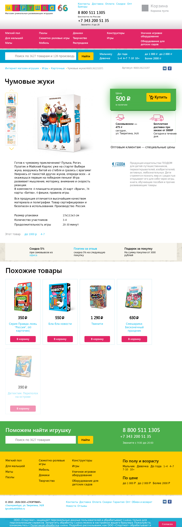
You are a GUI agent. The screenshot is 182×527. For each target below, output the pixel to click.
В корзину (23, 339)
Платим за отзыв (85, 248)
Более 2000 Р (161, 483)
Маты (8, 42)
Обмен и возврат (142, 502)
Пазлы (43, 33)
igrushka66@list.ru (15, 508)
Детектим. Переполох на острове (23, 395)
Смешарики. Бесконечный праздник (134, 327)
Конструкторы (116, 33)
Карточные (58, 68)
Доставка (97, 4)
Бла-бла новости (60, 323)
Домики (78, 33)
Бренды (82, 6)
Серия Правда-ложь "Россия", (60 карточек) (23, 327)
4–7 (125, 58)
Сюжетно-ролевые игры (54, 38)
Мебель (44, 42)
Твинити (97, 323)
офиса (33, 255)
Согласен (167, 524)
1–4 (120, 58)
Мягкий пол (12, 33)
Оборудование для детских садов (153, 42)
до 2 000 (166, 54)
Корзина (159, 6)
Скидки (120, 4)
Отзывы (82, 506)
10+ (137, 58)
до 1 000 (151, 54)
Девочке (105, 58)
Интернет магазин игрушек (22, 68)
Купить (161, 96)
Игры (110, 38)
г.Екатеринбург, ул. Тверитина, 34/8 (24, 505)
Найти (86, 56)
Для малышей (14, 38)
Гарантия (118, 502)
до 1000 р (31, 234)
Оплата (109, 4)
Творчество (80, 38)
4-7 (43, 234)
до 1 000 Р (129, 483)
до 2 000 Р (144, 483)
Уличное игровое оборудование (151, 34)
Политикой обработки (44, 525)
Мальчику (106, 54)
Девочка (142, 466)
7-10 (131, 58)
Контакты (84, 4)
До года (122, 54)
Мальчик (129, 466)
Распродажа (80, 42)
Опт (129, 4)
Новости (71, 506)
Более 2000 (153, 58)
